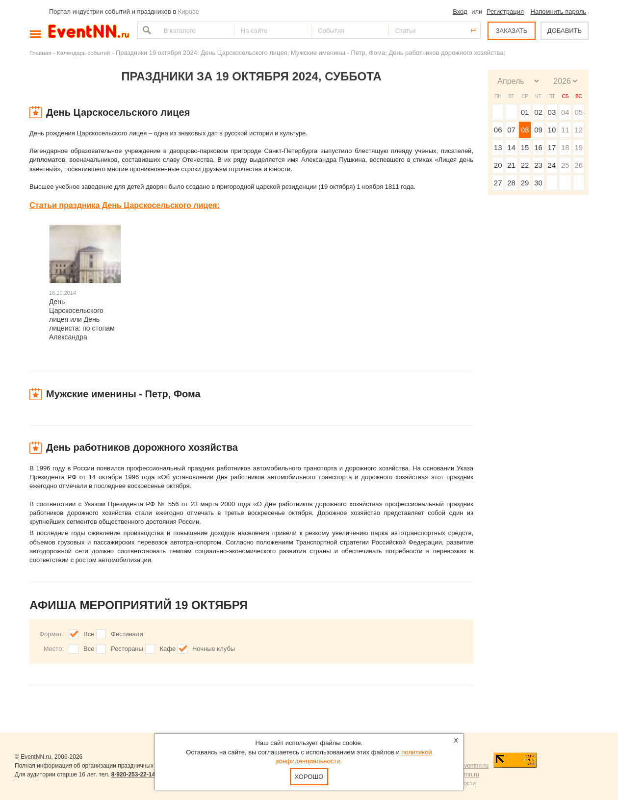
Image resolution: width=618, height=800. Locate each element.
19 (578, 147)
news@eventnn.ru (465, 765)
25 (565, 165)
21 (511, 165)
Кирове (188, 11)
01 (525, 112)
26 (578, 165)
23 (538, 165)
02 (538, 112)
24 (552, 165)
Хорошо (309, 776)
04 (565, 112)
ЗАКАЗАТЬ (512, 30)
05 (578, 112)
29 (525, 183)
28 (511, 183)
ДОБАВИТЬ (564, 30)
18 (565, 147)
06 (498, 130)
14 (511, 147)
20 (498, 165)
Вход (460, 11)
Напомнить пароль (558, 11)
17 (552, 147)
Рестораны (127, 648)
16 (538, 147)
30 (538, 183)
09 (538, 130)
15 (525, 147)
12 (578, 130)
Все (88, 634)
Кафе (168, 648)
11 (565, 130)
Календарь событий (83, 53)
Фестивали (127, 634)
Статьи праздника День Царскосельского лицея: (124, 205)
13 (498, 147)
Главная (40, 53)
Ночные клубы (213, 648)
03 (552, 112)
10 (552, 130)
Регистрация (505, 11)
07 (511, 130)
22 (525, 165)
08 (525, 130)
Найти (145, 30)
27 (498, 183)
